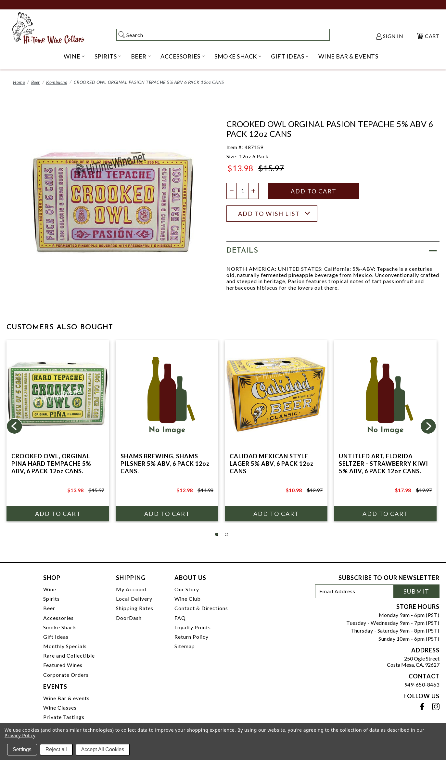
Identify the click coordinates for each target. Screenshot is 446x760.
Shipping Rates (134, 608)
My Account (131, 589)
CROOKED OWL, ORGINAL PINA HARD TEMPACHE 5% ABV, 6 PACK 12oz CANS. (51, 463)
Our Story (186, 589)
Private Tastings (63, 717)
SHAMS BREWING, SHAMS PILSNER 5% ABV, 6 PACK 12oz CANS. (165, 463)
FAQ (180, 618)
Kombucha (56, 82)
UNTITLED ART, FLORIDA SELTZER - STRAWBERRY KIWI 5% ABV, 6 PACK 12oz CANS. (383, 463)
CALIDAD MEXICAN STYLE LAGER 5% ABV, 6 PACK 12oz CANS (271, 463)
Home (19, 82)
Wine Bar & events (66, 698)
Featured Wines (63, 665)
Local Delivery (134, 599)
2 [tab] (226, 534)
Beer (35, 82)
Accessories (58, 618)
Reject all (56, 749)
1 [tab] (216, 534)
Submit (416, 591)
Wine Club (187, 599)
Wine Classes (60, 707)
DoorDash (129, 618)
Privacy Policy (20, 735)
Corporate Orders (66, 675)
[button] (333, 250)
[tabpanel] (57, 431)
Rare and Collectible (69, 655)
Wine (49, 589)
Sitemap (184, 646)
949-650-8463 (422, 684)
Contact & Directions (201, 608)
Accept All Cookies (102, 749)
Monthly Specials (65, 646)
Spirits (51, 599)
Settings (22, 749)
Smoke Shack (59, 627)
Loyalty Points (192, 627)
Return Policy (191, 637)
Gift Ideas (56, 637)
